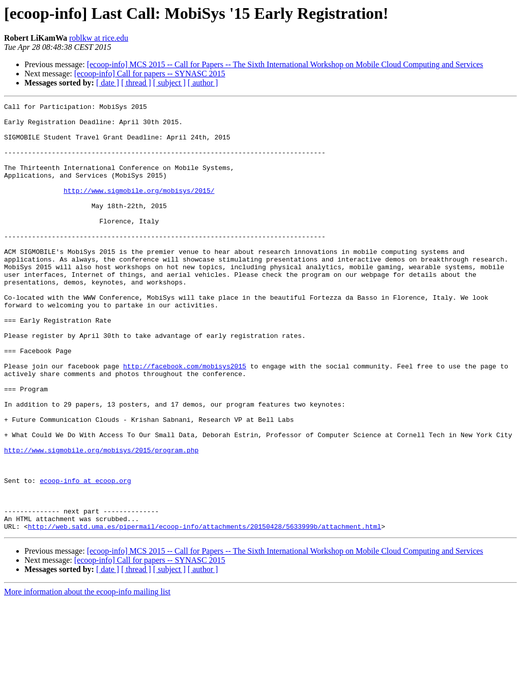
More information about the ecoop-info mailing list (87, 677)
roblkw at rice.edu (98, 38)
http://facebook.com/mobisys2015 (184, 419)
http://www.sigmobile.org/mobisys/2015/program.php (101, 520)
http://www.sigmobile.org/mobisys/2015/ (139, 208)
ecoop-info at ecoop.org (85, 556)
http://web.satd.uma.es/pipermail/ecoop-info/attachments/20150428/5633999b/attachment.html (204, 611)
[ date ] (107, 82)
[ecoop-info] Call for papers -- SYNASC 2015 (149, 73)
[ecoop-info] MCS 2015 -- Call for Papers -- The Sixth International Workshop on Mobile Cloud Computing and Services (285, 64)
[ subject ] (169, 82)
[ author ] (203, 82)
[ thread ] (136, 82)
